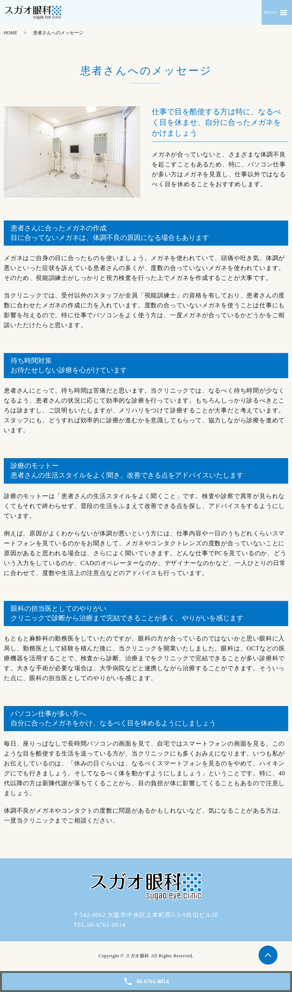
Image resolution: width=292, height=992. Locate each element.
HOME (10, 32)
